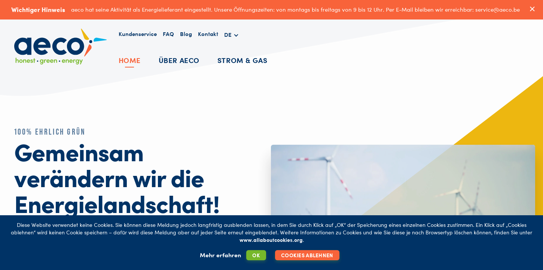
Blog (186, 34)
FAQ (168, 34)
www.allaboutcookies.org (271, 240)
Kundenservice (138, 34)
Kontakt (208, 34)
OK (256, 255)
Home (130, 60)
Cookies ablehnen (307, 255)
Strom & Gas (242, 60)
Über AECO (179, 60)
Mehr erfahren (220, 255)
